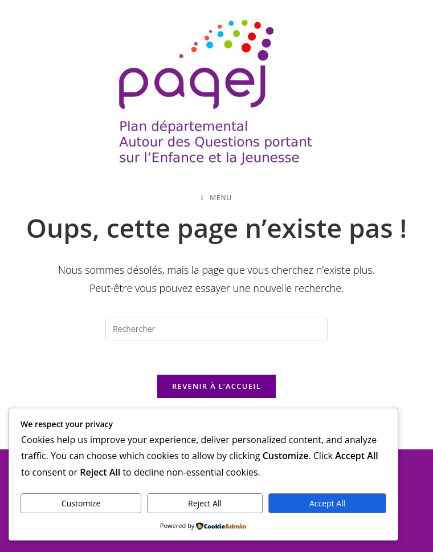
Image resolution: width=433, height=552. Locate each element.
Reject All (205, 503)
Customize (81, 503)
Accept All (327, 503)
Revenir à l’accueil (216, 386)
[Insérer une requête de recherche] (216, 329)
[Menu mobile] (217, 197)
